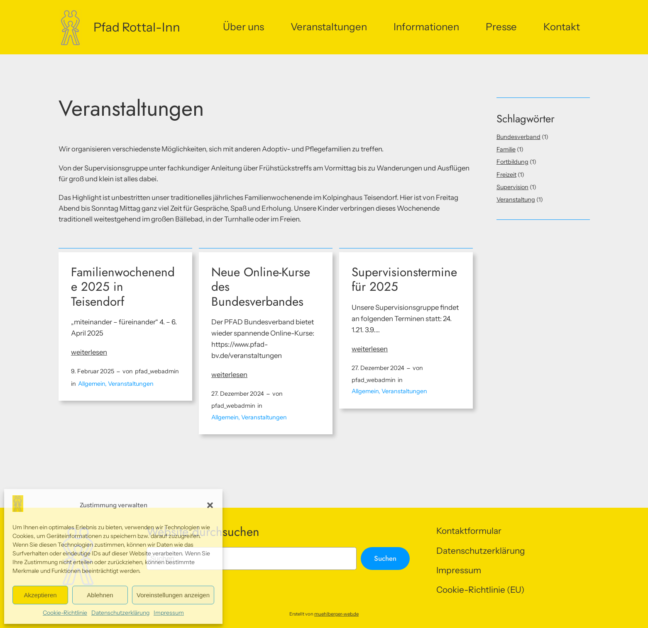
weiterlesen (89, 352)
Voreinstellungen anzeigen (173, 595)
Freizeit (506, 174)
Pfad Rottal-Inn (136, 26)
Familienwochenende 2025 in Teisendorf (123, 287)
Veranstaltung (515, 199)
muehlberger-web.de (336, 614)
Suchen (385, 558)
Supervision (512, 187)
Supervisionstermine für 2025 (404, 279)
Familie (506, 149)
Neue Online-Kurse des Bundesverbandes (260, 287)
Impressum (169, 612)
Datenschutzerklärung (120, 612)
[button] (210, 505)
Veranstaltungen (131, 383)
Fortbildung (512, 162)
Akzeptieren (40, 595)
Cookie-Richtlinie (65, 612)
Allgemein (91, 383)
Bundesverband (518, 137)
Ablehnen (100, 595)
